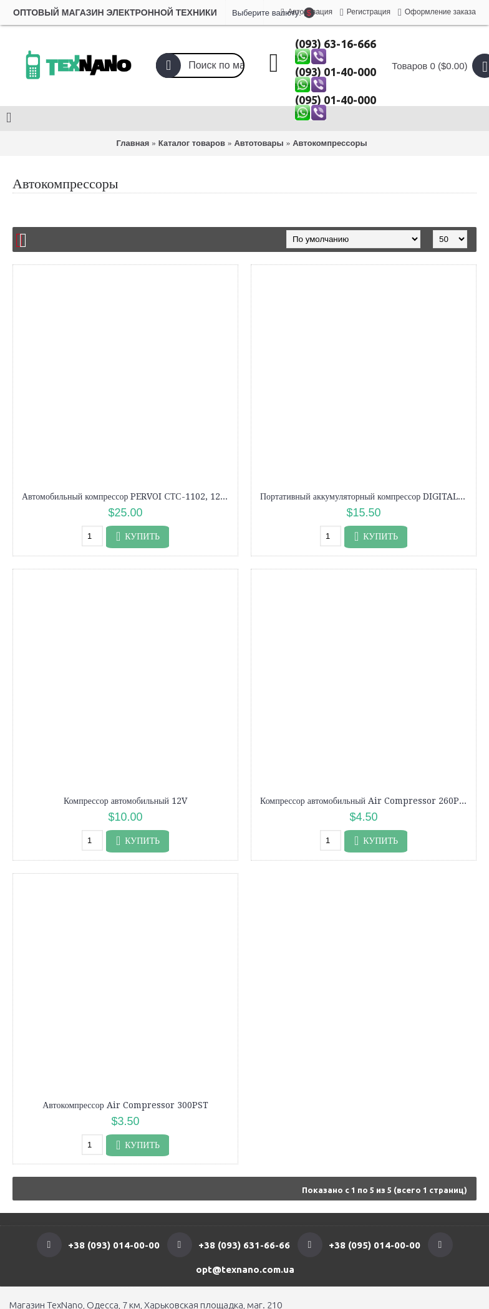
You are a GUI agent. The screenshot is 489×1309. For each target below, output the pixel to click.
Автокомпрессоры (330, 143)
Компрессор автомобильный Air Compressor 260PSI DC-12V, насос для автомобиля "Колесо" (366, 801)
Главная (132, 143)
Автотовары (258, 143)
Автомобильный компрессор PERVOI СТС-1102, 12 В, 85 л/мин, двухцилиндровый (127, 496)
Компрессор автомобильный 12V (125, 801)
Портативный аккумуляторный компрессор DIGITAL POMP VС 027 (366, 496)
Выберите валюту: (244, 12)
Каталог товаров (191, 143)
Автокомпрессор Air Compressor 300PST (125, 1105)
